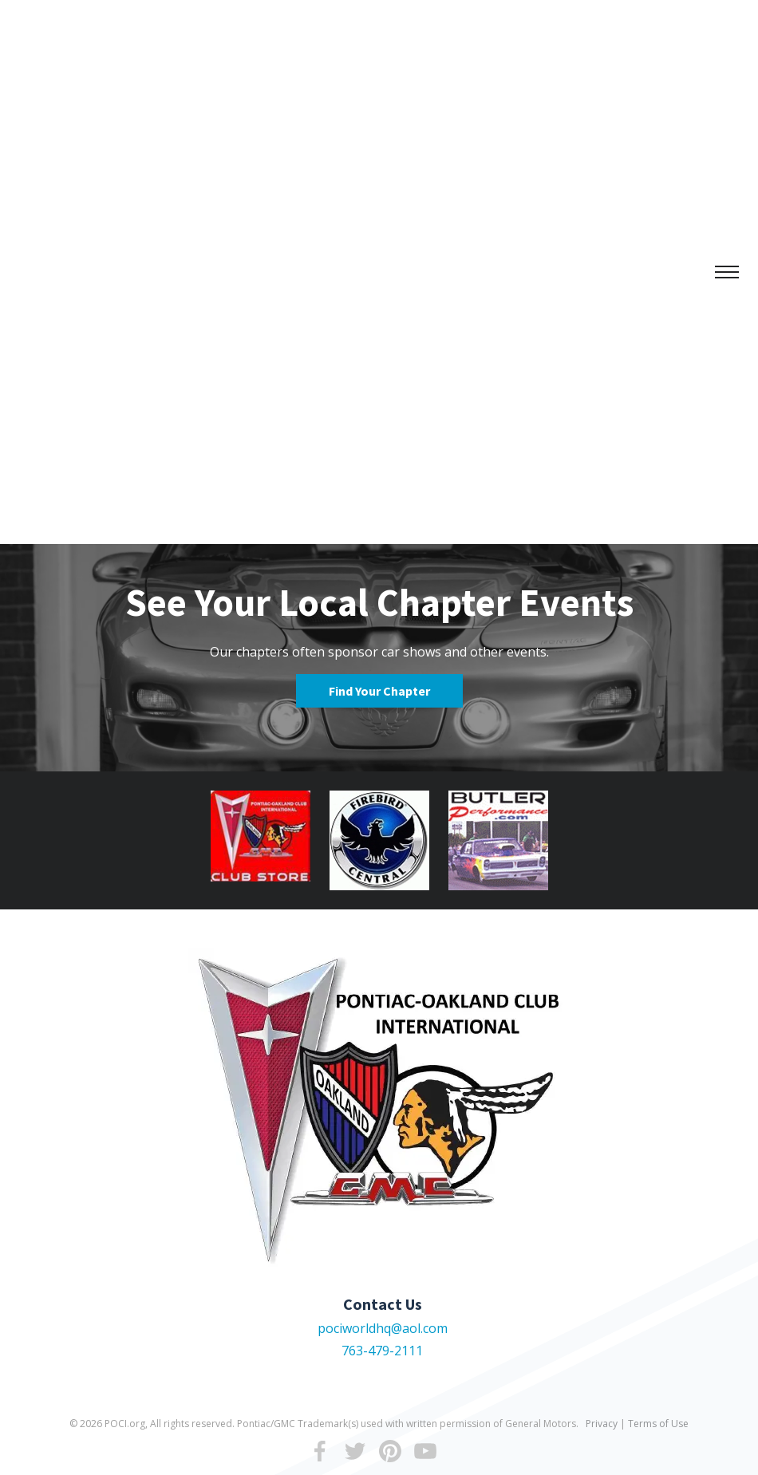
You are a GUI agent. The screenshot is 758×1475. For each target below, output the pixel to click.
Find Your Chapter (379, 691)
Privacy (602, 1423)
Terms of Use (658, 1423)
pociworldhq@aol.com (383, 1328)
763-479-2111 (382, 1350)
